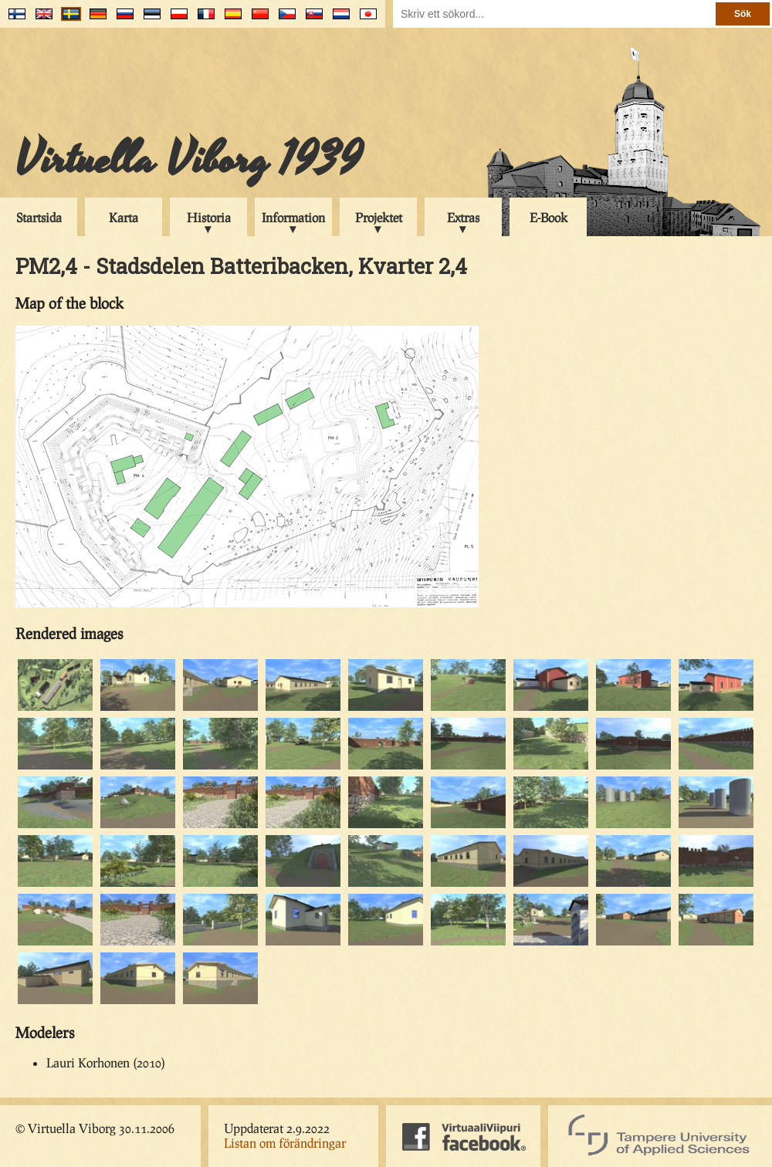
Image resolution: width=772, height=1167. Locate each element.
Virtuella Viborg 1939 (188, 160)
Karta (123, 217)
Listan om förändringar (285, 1142)
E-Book (548, 217)
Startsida (39, 217)
